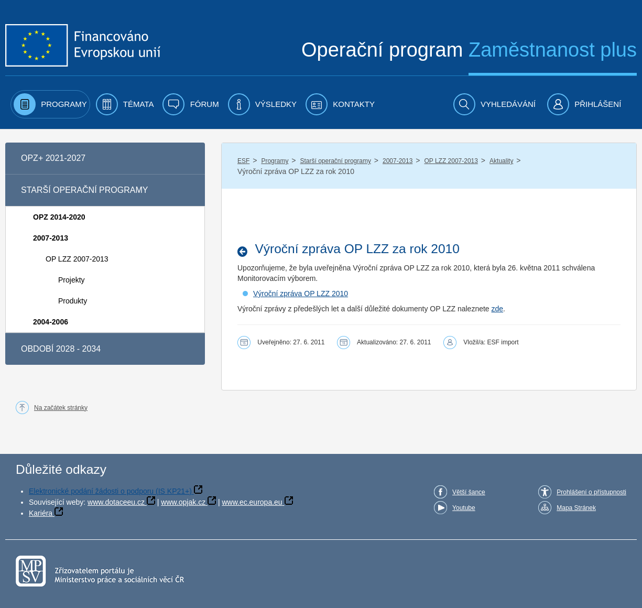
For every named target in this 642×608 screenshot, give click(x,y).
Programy (274, 161)
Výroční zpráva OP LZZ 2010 (300, 293)
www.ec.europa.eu (252, 502)
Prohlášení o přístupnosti (591, 492)
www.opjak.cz (183, 502)
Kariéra (40, 513)
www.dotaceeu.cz (116, 502)
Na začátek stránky (61, 407)
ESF (243, 161)
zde (498, 309)
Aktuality (501, 161)
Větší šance (468, 492)
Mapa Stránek (576, 508)
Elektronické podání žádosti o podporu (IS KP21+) (110, 491)
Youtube (463, 508)
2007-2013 (397, 161)
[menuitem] (50, 104)
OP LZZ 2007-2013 (451, 161)
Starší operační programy (335, 161)
